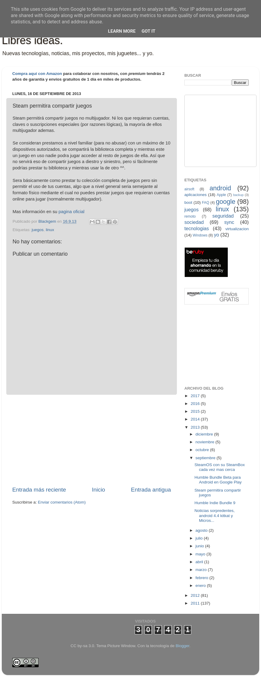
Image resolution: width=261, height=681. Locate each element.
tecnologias (196, 228)
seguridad (223, 216)
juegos (38, 229)
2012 (196, 595)
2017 (196, 396)
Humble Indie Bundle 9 (215, 503)
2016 (196, 403)
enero (201, 585)
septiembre (206, 458)
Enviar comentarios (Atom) (62, 502)
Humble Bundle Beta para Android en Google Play (218, 479)
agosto (202, 530)
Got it (148, 31)
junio (200, 546)
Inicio (98, 489)
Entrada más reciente (39, 489)
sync (229, 222)
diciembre (204, 434)
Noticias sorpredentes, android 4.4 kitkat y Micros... (215, 515)
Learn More (122, 31)
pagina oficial (71, 211)
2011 (196, 603)
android (220, 188)
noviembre (205, 442)
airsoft (189, 189)
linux (50, 229)
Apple (221, 195)
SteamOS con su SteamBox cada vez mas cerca (220, 467)
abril (199, 562)
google (225, 201)
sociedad (194, 222)
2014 (196, 419)
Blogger (182, 646)
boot (188, 202)
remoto (190, 216)
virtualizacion (237, 229)
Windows (200, 235)
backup (238, 195)
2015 (196, 411)
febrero (202, 577)
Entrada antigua (151, 489)
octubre (202, 450)
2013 (196, 427)
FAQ (205, 203)
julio (199, 538)
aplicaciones (195, 194)
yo (216, 234)
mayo (201, 554)
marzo (201, 569)
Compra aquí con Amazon (37, 73)
